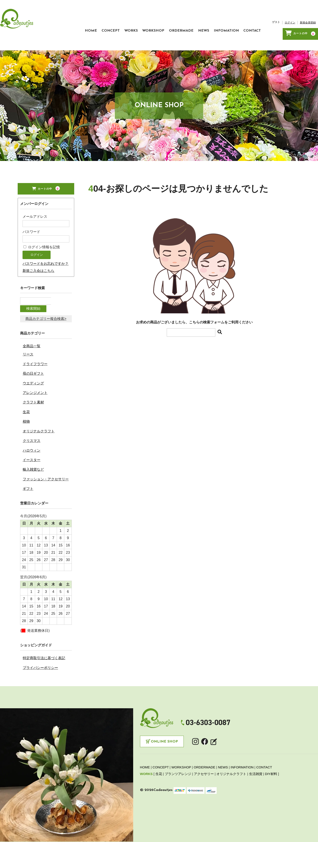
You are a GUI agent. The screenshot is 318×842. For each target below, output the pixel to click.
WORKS (114, 21)
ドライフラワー (35, 342)
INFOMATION (226, 21)
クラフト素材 (33, 380)
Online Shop (164, 720)
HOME (66, 21)
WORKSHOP (141, 21)
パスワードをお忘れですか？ (45, 250)
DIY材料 (271, 752)
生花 (26, 390)
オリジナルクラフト (39, 409)
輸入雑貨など (33, 448)
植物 (26, 400)
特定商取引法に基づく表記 (44, 636)
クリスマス (31, 419)
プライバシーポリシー (40, 646)
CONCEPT (90, 21)
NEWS (199, 21)
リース (28, 332)
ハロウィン (31, 428)
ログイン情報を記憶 (41, 233)
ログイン (290, 15)
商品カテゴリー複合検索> (45, 297)
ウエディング (33, 361)
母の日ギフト (33, 352)
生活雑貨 (255, 752)
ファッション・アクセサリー (46, 457)
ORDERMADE (173, 21)
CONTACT (256, 21)
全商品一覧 (31, 324)
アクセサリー (204, 752)
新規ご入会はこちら (38, 257)
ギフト (28, 467)
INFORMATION (242, 745)
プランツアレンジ (178, 752)
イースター (31, 438)
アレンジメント (35, 371)
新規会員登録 (308, 15)
